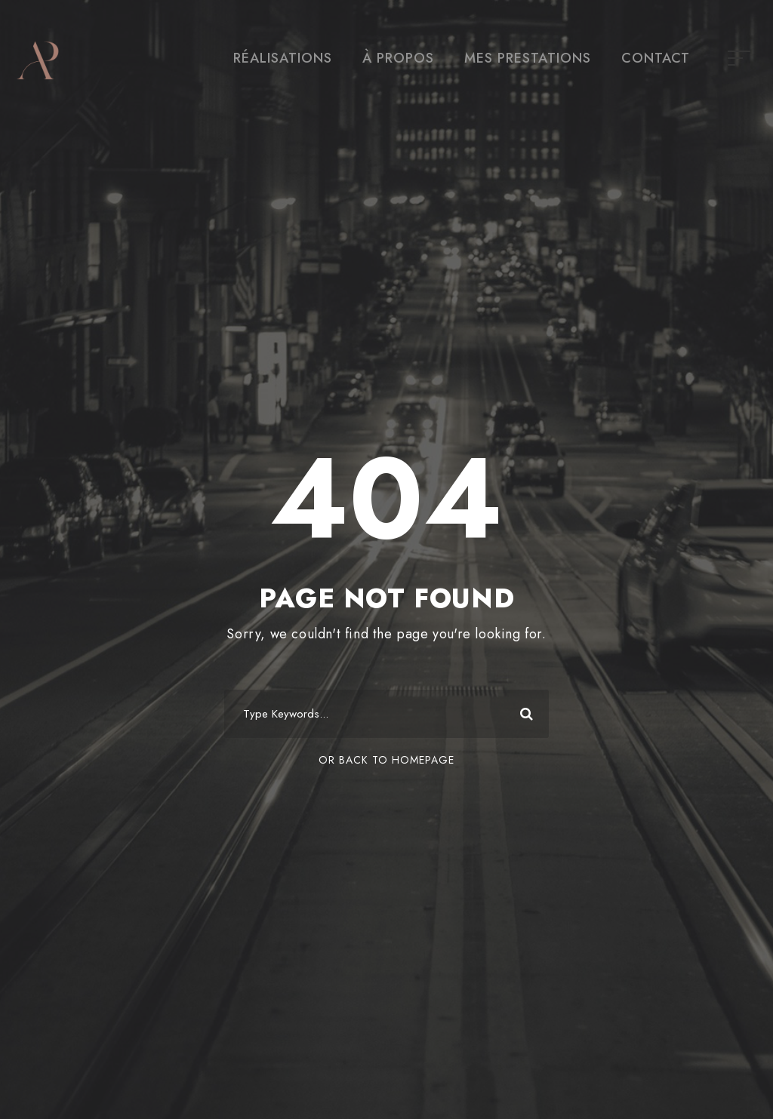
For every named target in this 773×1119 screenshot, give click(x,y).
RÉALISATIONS (282, 58)
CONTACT (655, 58)
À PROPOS (398, 58)
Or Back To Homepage (386, 759)
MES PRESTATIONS (527, 58)
